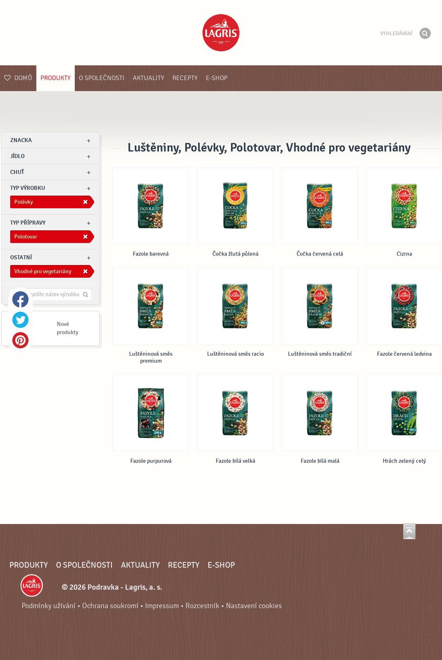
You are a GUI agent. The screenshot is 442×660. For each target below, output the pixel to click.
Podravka (221, 32)
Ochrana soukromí (110, 606)
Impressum (162, 606)
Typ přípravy (27, 222)
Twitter (20, 320)
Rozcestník (202, 606)
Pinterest (20, 340)
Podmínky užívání (49, 606)
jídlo (17, 156)
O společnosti (102, 78)
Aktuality (148, 78)
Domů (18, 78)
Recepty (185, 78)
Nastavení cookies (254, 606)
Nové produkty (67, 328)
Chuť (17, 172)
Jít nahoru (409, 531)
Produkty (55, 78)
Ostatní (21, 257)
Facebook (20, 299)
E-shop (217, 78)
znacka (21, 140)
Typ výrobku (27, 188)
